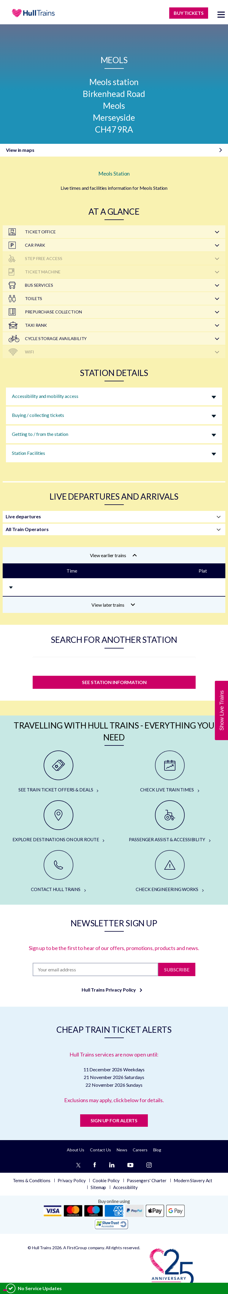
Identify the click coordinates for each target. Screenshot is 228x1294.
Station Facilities (28, 453)
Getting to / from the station (40, 434)
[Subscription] (95, 969)
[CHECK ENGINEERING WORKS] (169, 871)
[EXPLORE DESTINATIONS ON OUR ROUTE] (58, 821)
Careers (140, 1149)
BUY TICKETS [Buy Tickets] (189, 13)
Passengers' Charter (147, 1180)
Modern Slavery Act (193, 1180)
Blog (157, 1149)
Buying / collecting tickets (38, 415)
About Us (75, 1149)
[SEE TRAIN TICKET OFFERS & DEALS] (58, 771)
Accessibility (125, 1187)
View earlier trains (113, 555)
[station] (114, 665)
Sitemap (98, 1187)
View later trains (113, 605)
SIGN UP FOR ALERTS (114, 1120)
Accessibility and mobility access (45, 396)
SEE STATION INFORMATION (114, 682)
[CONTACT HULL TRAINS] (58, 871)
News (122, 1149)
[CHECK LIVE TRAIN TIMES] (169, 771)
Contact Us (100, 1149)
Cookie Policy (106, 1180)
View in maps (20, 150)
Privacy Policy (72, 1180)
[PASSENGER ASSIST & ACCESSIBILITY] (169, 821)
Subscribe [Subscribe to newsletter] (176, 969)
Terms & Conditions (31, 1180)
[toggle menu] (221, 14)
